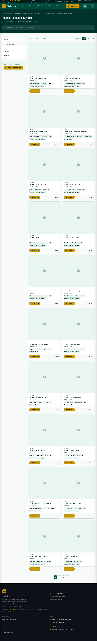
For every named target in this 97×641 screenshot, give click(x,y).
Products (10, 13)
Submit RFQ (73, 6)
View (57, 91)
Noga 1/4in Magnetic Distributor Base (75, 131)
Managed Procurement (9, 616)
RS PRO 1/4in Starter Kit (71, 237)
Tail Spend (41, 6)
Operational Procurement (57, 593)
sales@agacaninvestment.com (64, 1)
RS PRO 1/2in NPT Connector (38, 237)
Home (24, 6)
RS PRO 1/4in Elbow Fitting (72, 289)
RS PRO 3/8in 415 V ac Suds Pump (40, 500)
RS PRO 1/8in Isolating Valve (38, 395)
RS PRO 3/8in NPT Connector (38, 553)
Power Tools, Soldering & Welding (32, 13)
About (50, 6)
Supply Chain (6, 625)
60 (93, 39)
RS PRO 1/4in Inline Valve (71, 448)
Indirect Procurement (56, 596)
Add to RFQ (35, 91)
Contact (58, 6)
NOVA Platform (13, 606)
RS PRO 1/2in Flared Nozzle (72, 500)
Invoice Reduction (55, 599)
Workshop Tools (49, 13)
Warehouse (5, 622)
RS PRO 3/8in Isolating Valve (38, 342)
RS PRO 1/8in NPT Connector (38, 289)
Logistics (5, 619)
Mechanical (18, 13)
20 (84, 39)
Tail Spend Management (57, 590)
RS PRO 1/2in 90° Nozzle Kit (38, 131)
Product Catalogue (7, 628)
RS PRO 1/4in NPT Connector (38, 448)
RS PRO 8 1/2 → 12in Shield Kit (73, 395)
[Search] (92, 6)
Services (32, 6)
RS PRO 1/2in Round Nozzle (72, 78)
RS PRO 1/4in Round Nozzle (37, 184)
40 (88, 39)
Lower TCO (53, 602)
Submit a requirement (14, 67)
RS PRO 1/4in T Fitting (70, 553)
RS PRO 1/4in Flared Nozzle (38, 78)
